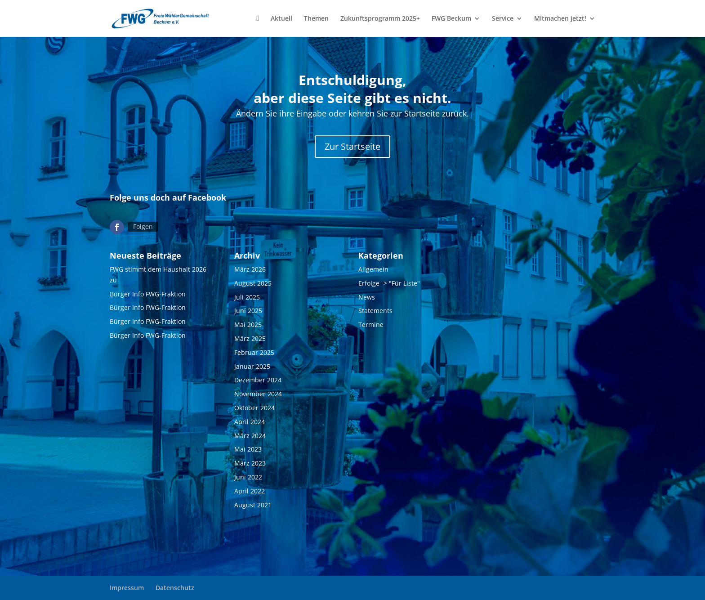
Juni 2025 (248, 310)
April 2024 (249, 421)
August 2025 (253, 283)
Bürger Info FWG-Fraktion (148, 294)
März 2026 (250, 269)
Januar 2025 (252, 366)
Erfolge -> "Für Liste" (389, 283)
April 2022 (249, 491)
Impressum (127, 587)
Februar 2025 (254, 352)
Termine (371, 324)
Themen (316, 18)
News (366, 297)
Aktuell (281, 18)
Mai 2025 (248, 324)
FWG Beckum (451, 18)
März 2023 (250, 463)
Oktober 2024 (254, 407)
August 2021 (253, 505)
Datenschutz (175, 587)
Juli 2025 (247, 297)
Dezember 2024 (257, 380)
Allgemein (373, 269)
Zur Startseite (352, 146)
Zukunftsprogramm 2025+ (380, 18)
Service (502, 18)
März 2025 (250, 338)
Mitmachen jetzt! (560, 18)
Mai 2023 (248, 449)
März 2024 (250, 435)
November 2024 (258, 394)
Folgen (143, 226)
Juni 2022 (248, 477)
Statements (375, 310)
